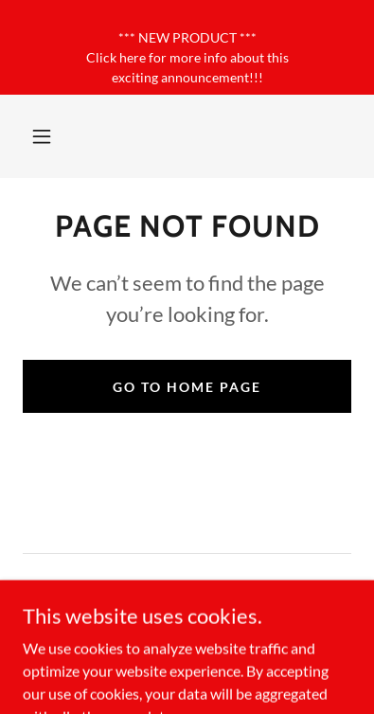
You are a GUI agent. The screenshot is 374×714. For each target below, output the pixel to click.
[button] (42, 136)
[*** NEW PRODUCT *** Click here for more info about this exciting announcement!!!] (187, 47)
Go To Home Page (187, 387)
